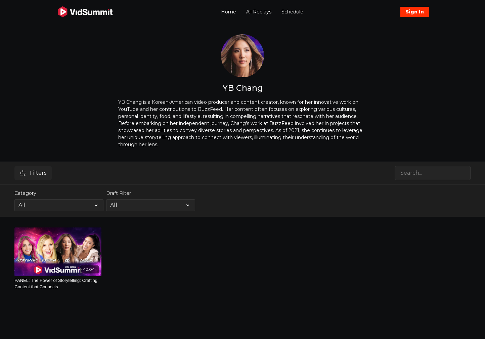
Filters (33, 173)
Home (228, 12)
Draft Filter (118, 193)
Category (25, 193)
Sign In (414, 12)
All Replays (258, 12)
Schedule (292, 12)
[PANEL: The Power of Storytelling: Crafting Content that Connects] (57, 283)
